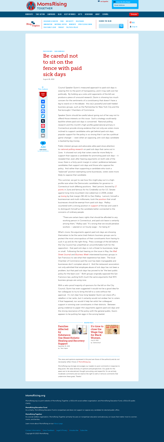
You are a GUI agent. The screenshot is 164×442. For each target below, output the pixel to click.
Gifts (80, 14)
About (97, 14)
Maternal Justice (61, 24)
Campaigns (51, 14)
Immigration (48, 24)
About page (58, 424)
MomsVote (29, 14)
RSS (133, 23)
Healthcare (80, 21)
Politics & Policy (72, 27)
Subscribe (83, 430)
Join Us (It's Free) (123, 2)
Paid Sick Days (47, 51)
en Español (104, 1)
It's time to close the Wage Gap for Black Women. (97, 332)
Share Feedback (48, 430)
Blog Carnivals (60, 51)
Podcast (61, 27)
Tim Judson (43, 89)
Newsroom (89, 14)
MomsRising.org (48, 6)
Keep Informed (70, 14)
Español (105, 14)
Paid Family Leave (50, 27)
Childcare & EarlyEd (51, 21)
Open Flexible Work (85, 24)
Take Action (40, 14)
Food (62, 21)
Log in (134, 27)
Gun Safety (70, 21)
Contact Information (33, 430)
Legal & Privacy (61, 430)
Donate (134, 14)
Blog (60, 14)
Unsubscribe (73, 430)
